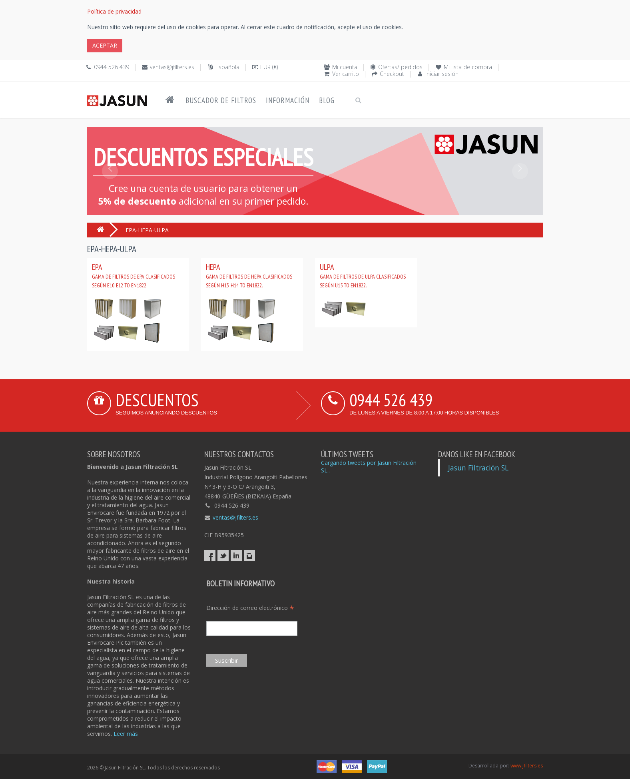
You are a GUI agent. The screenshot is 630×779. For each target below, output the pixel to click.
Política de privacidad (114, 11)
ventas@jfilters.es (172, 67)
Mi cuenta (344, 67)
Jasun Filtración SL (478, 467)
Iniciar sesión (442, 74)
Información (287, 100)
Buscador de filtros (220, 100)
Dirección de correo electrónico (250, 607)
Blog (327, 100)
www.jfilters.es (526, 765)
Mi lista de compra (468, 67)
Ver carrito (345, 74)
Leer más (126, 733)
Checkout (392, 74)
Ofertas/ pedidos (400, 67)
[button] (110, 189)
